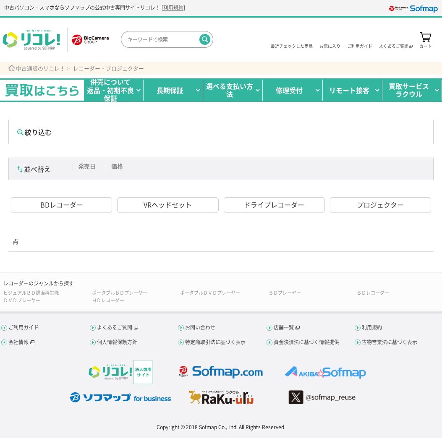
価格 (117, 166)
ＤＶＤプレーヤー (21, 300)
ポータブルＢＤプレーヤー (119, 292)
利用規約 (173, 7)
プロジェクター (380, 205)
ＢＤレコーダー (373, 292)
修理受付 (289, 90)
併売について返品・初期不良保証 (110, 90)
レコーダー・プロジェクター (108, 68)
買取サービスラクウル (409, 90)
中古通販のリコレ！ (40, 68)
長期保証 (170, 90)
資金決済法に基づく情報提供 (306, 342)
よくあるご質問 (114, 327)
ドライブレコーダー (274, 205)
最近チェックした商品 (292, 45)
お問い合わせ (200, 327)
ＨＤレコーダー (108, 300)
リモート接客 (349, 90)
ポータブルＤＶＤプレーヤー (210, 292)
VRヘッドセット (168, 205)
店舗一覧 (284, 327)
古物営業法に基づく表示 (389, 342)
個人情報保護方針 (117, 342)
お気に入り (329, 45)
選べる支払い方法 (229, 90)
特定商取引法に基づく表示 (215, 342)
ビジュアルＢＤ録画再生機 (31, 292)
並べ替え (37, 169)
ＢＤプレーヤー (285, 292)
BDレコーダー (61, 205)
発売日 (87, 166)
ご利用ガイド (359, 45)
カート (425, 45)
